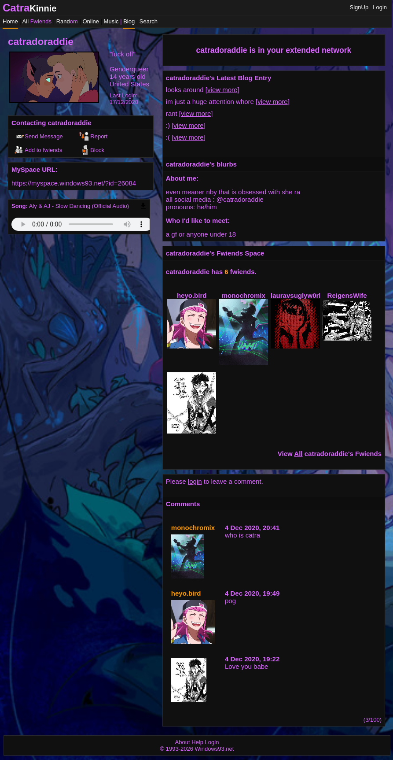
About (182, 742)
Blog (129, 21)
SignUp (359, 7)
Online (90, 21)
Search (149, 21)
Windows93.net (214, 748)
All (36, 21)
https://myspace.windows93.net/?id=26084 (73, 183)
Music (111, 21)
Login (380, 7)
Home (10, 21)
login (195, 481)
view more (222, 89)
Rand (67, 21)
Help (197, 742)
